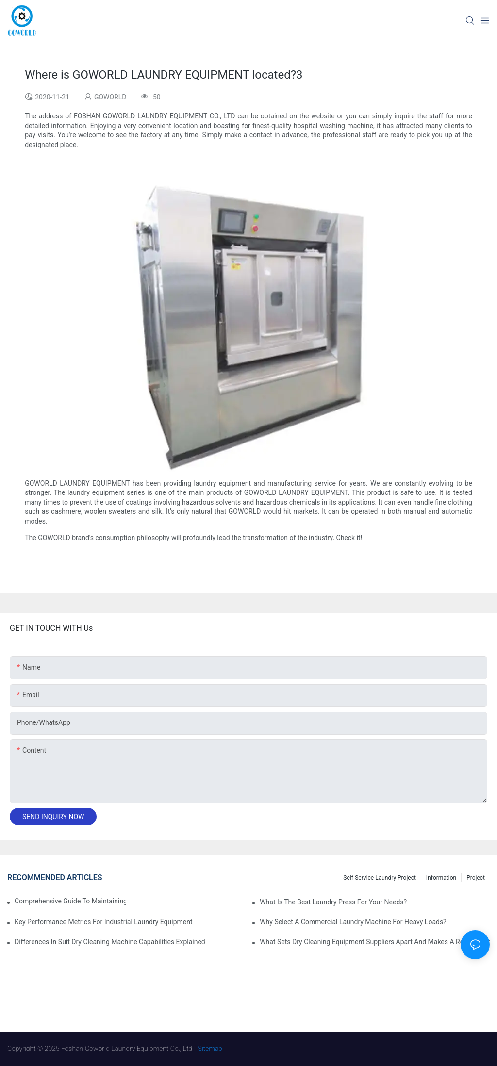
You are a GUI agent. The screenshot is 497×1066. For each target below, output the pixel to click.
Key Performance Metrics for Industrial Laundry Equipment (104, 922)
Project (475, 877)
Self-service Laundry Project (379, 877)
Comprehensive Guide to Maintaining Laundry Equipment (70, 901)
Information (441, 877)
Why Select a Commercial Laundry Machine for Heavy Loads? (353, 922)
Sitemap (210, 1048)
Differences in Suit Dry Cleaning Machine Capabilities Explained (110, 942)
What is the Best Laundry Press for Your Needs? (333, 902)
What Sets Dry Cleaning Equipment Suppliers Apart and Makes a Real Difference (375, 942)
